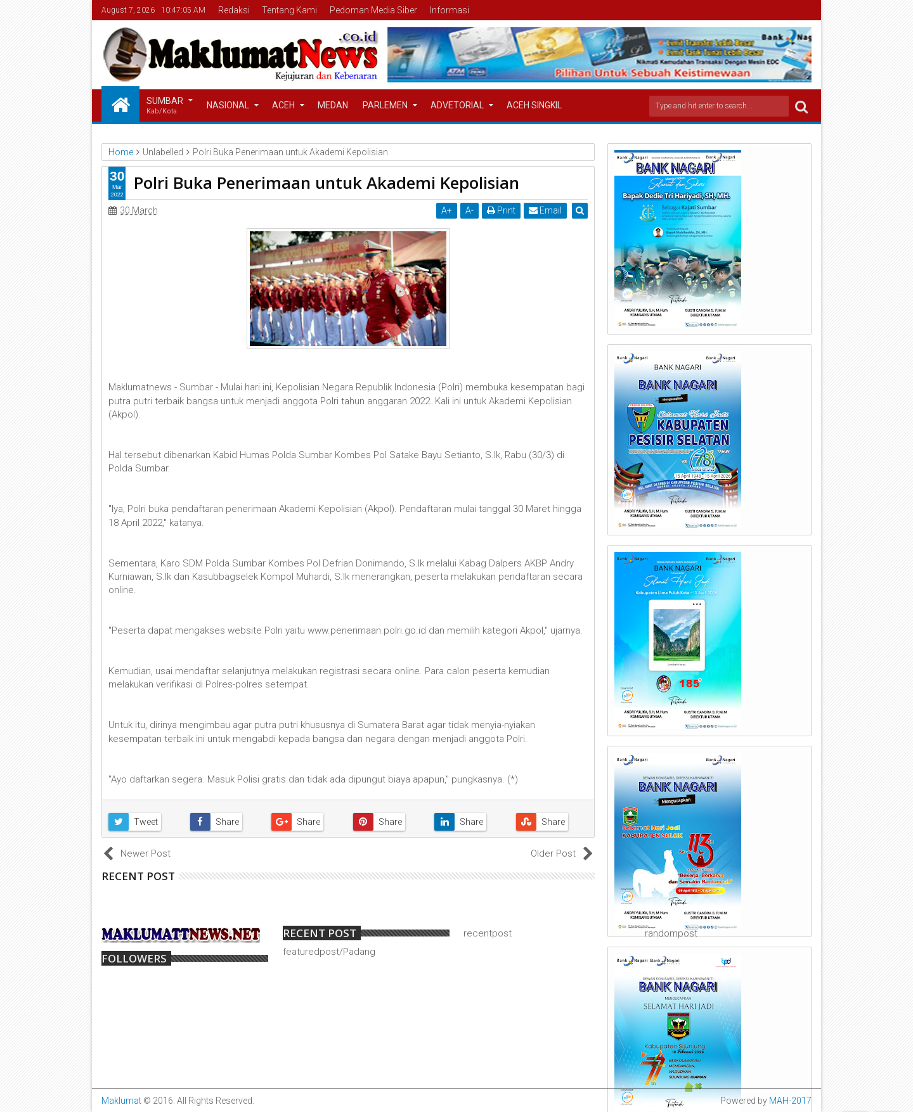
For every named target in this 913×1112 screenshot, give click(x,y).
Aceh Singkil (534, 105)
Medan (333, 105)
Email (545, 210)
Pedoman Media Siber (373, 10)
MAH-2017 (790, 1101)
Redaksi (234, 10)
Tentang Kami (289, 10)
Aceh (283, 105)
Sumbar (164, 106)
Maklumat (121, 1101)
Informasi (449, 10)
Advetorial (457, 105)
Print (502, 210)
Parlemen (385, 105)
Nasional (228, 105)
